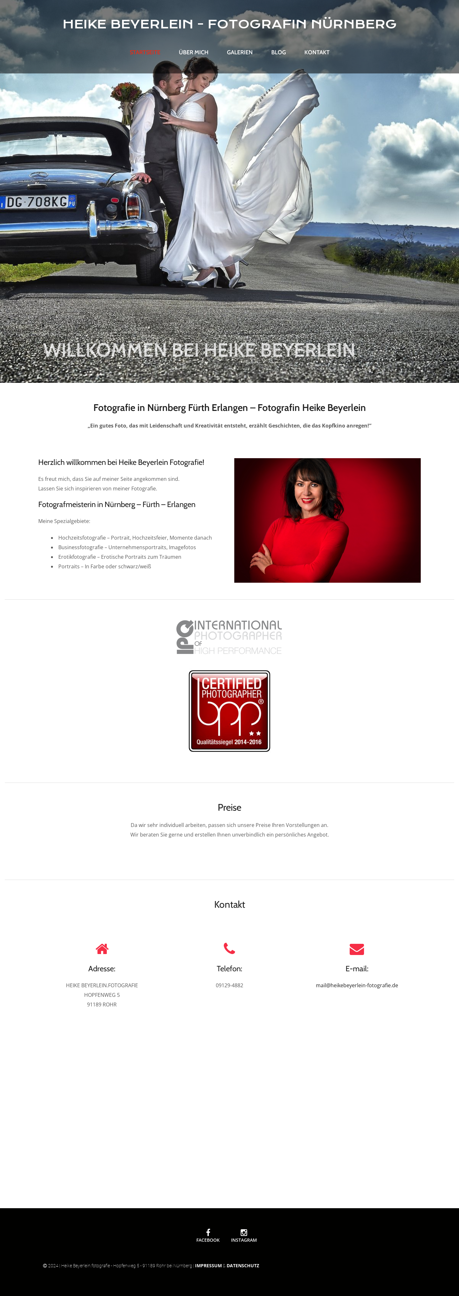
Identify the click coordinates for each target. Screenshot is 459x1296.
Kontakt (317, 52)
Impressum (208, 1265)
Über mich (193, 52)
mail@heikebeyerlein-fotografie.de (357, 985)
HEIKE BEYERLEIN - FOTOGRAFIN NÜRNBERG (229, 24)
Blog (278, 52)
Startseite (145, 52)
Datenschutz (243, 1265)
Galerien (240, 52)
